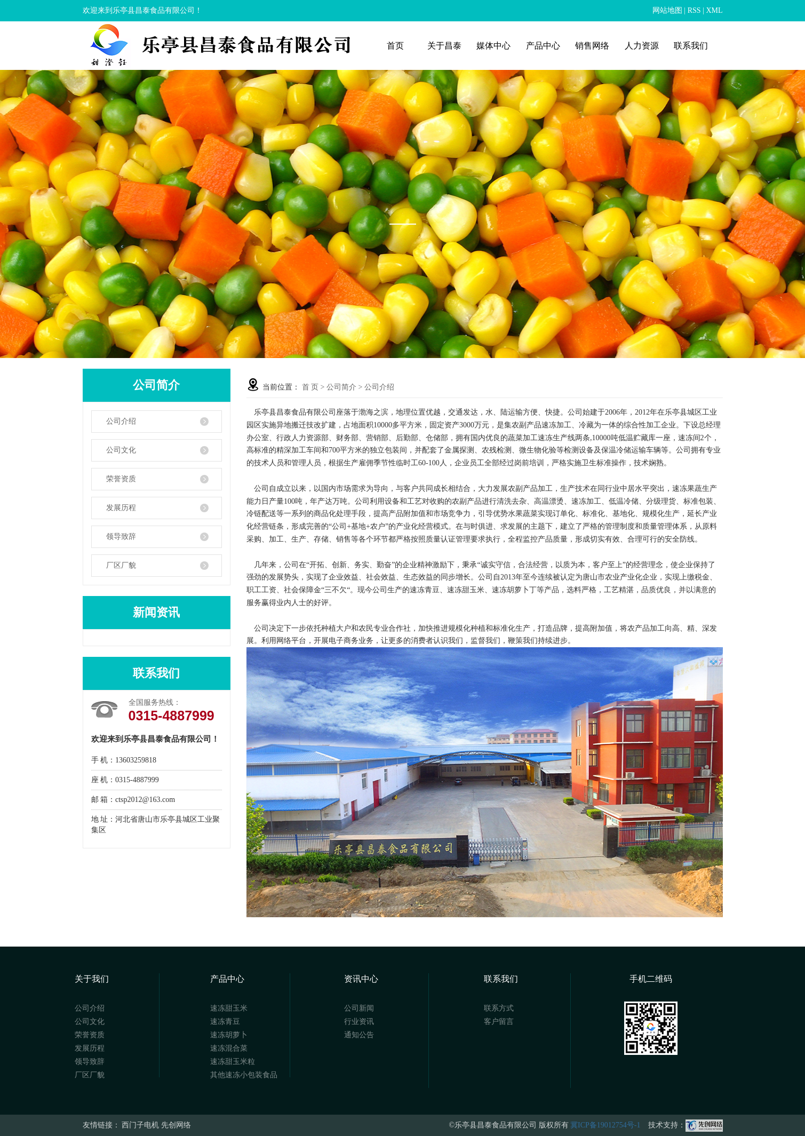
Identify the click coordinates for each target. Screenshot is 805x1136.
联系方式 (499, 1008)
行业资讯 (359, 1022)
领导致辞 (121, 537)
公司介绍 (121, 421)
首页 (395, 45)
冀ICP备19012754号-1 (605, 1125)
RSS (694, 10)
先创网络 (176, 1125)
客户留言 (499, 1022)
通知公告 (359, 1035)
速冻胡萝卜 (229, 1035)
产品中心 (543, 45)
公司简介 (341, 387)
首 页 (310, 387)
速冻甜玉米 (229, 1008)
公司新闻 (359, 1008)
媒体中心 (493, 45)
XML (714, 10)
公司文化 (121, 450)
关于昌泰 (444, 45)
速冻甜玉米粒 (232, 1062)
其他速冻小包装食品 (243, 1075)
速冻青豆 (225, 1022)
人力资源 (642, 45)
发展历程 (121, 508)
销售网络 (592, 45)
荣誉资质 (121, 479)
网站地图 (667, 10)
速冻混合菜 (229, 1048)
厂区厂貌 (121, 565)
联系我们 (691, 45)
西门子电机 (140, 1125)
